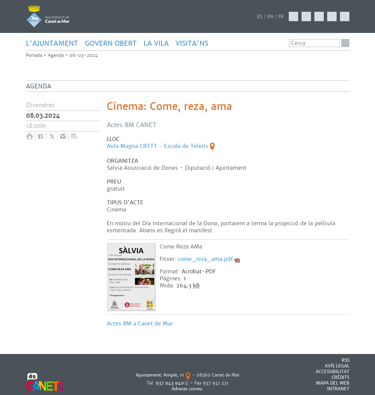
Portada (34, 55)
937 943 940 (170, 383)
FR (281, 16)
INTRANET (338, 389)
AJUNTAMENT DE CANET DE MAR (48, 16)
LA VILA (156, 43)
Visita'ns (192, 43)
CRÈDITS (340, 377)
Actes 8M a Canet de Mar (141, 323)
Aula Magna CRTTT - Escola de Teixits (157, 146)
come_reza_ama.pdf (205, 259)
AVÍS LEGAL (337, 366)
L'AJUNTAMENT (52, 43)
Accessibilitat (332, 371)
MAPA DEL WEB (332, 383)
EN (270, 16)
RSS (345, 360)
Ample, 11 (173, 375)
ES (259, 16)
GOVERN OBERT (111, 43)
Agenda (56, 55)
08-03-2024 (83, 55)
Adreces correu (187, 389)
